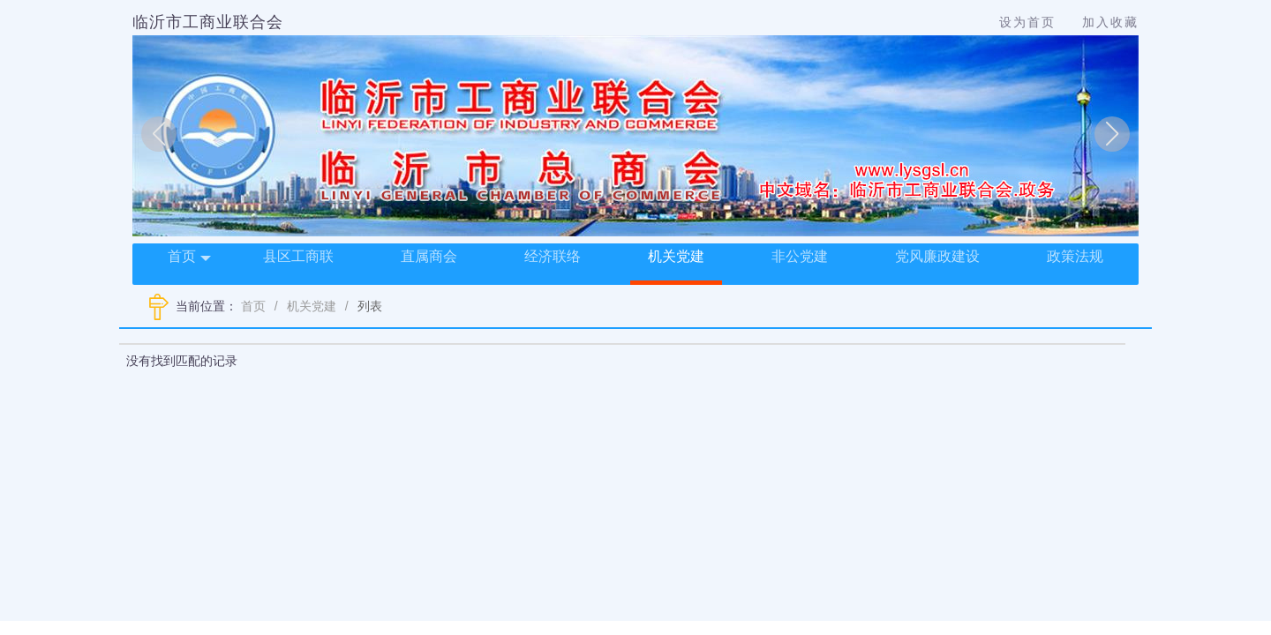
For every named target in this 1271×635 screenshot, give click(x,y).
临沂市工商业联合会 (207, 22)
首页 (189, 257)
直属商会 (429, 256)
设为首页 (1027, 22)
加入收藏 (1110, 22)
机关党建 (676, 256)
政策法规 (1075, 256)
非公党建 (799, 256)
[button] (159, 134)
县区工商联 (298, 256)
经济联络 (552, 256)
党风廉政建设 (937, 256)
